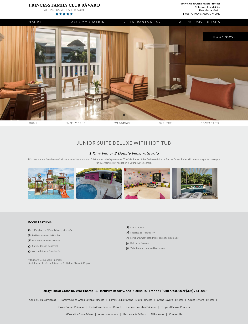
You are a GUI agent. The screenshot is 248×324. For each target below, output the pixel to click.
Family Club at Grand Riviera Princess (130, 299)
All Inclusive (157, 314)
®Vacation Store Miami (79, 314)
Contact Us (210, 123)
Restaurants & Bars (143, 22)
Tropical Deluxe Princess (175, 307)
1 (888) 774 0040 (192, 13)
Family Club (76, 123)
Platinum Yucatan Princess (141, 307)
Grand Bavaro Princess (170, 299)
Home (33, 123)
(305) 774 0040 (212, 13)
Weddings (122, 123)
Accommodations (89, 22)
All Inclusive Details (199, 22)
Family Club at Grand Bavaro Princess (82, 299)
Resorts (36, 22)
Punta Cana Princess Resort (105, 307)
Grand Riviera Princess (201, 299)
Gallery (165, 123)
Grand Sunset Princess (71, 307)
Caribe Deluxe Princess (42, 299)
